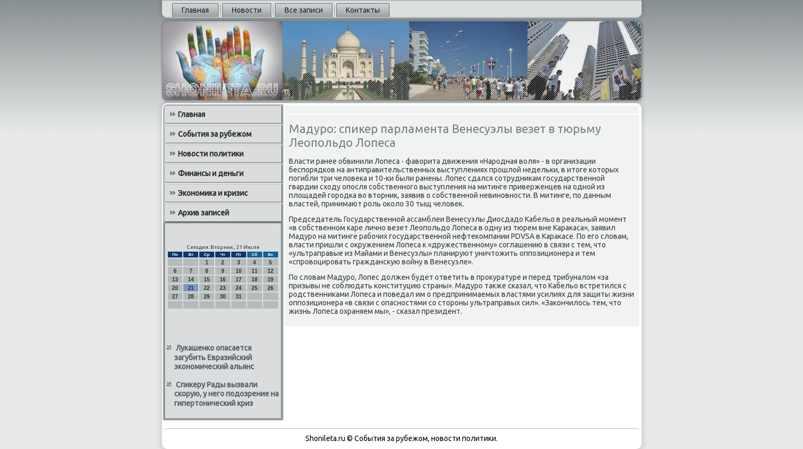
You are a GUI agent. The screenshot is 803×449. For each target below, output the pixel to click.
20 (175, 288)
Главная (195, 10)
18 (254, 279)
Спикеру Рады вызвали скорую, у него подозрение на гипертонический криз (226, 394)
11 (254, 271)
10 (238, 271)
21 (191, 288)
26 (270, 288)
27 (175, 297)
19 (270, 279)
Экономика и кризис (213, 193)
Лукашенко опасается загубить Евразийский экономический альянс (214, 357)
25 (254, 288)
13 (175, 279)
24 (238, 288)
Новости (247, 10)
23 (222, 288)
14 (191, 279)
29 (207, 297)
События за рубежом (215, 134)
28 (191, 297)
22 (207, 288)
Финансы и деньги (211, 173)
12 (270, 271)
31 (238, 297)
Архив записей (203, 213)
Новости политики (211, 153)
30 (222, 297)
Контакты (363, 10)
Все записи (304, 10)
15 (207, 279)
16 (222, 279)
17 (238, 279)
